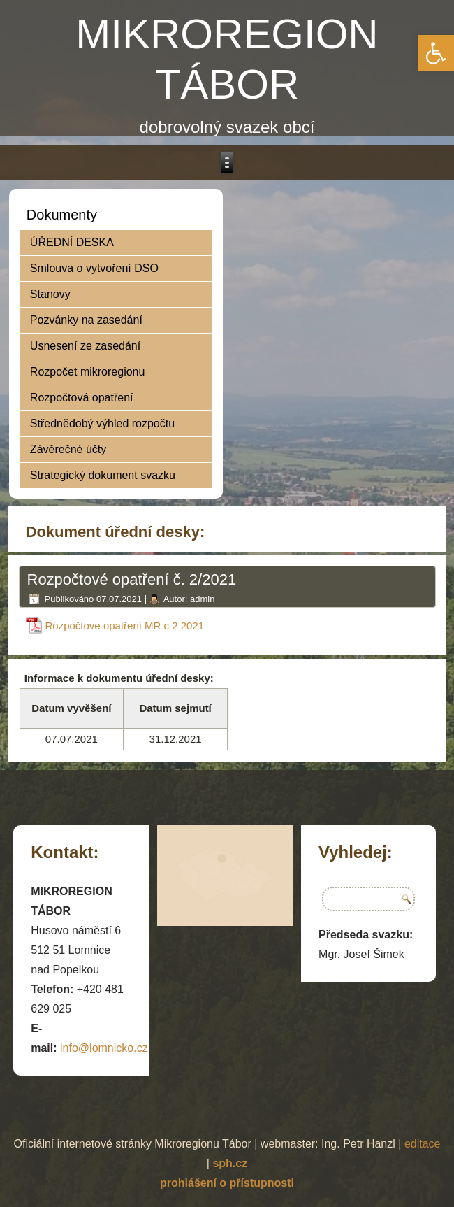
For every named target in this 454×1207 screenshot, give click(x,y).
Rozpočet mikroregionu (87, 372)
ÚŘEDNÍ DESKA (72, 242)
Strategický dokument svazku (102, 475)
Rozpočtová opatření (81, 397)
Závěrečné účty (68, 449)
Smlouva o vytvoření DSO (94, 268)
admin (202, 599)
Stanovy (50, 294)
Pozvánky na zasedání (86, 320)
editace (422, 1144)
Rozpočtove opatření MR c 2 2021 (125, 625)
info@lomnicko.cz (104, 1048)
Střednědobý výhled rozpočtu (102, 423)
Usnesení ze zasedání (85, 346)
